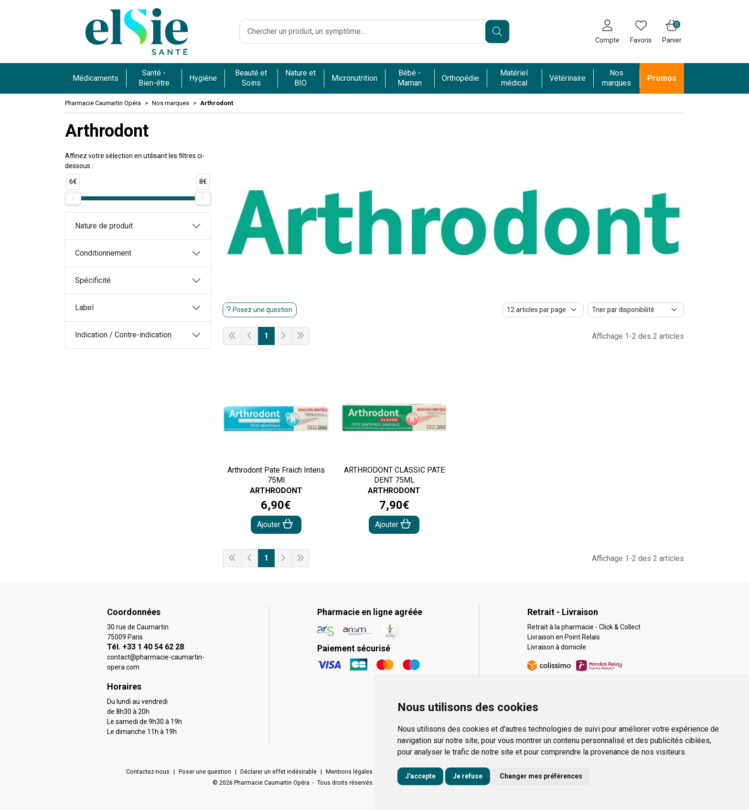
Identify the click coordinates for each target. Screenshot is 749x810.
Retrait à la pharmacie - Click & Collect (584, 627)
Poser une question (205, 771)
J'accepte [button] (420, 776)
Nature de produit (104, 225)
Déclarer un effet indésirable (278, 771)
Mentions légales (349, 771)
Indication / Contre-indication (123, 334)
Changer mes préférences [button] (541, 776)
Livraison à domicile (556, 647)
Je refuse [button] (467, 776)
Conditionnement (103, 253)
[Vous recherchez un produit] (363, 31)
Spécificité (93, 280)
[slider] (73, 198)
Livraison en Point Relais (563, 637)
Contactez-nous (148, 771)
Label (84, 307)
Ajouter (275, 524)
